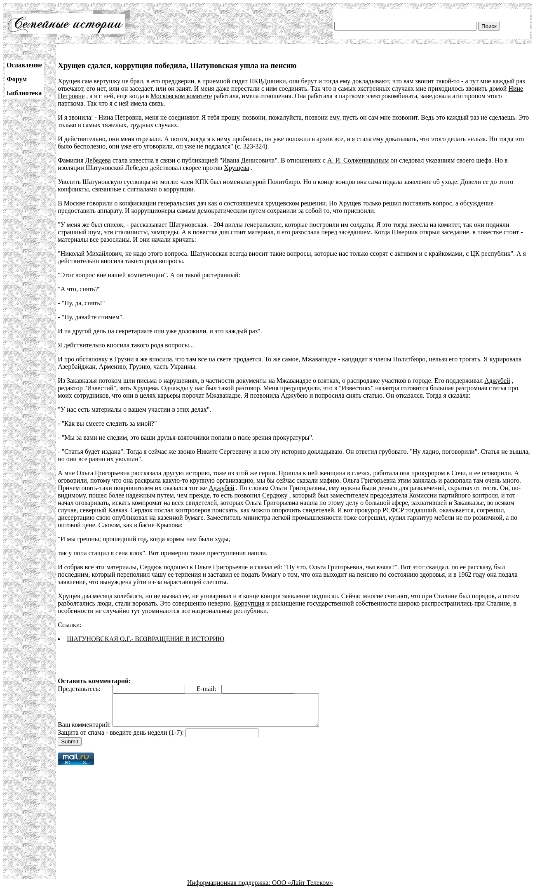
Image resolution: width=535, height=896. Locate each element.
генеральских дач (182, 203)
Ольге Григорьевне (221, 567)
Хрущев (69, 81)
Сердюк (151, 567)
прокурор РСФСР (379, 510)
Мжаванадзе (319, 359)
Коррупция (249, 603)
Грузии (124, 359)
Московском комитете (181, 95)
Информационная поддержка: (229, 888)
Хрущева (236, 167)
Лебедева (98, 160)
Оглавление (24, 64)
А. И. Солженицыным (358, 160)
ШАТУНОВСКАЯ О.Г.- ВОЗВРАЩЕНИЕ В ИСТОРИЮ (145, 638)
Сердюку (274, 495)
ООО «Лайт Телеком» (302, 888)
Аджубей (497, 380)
